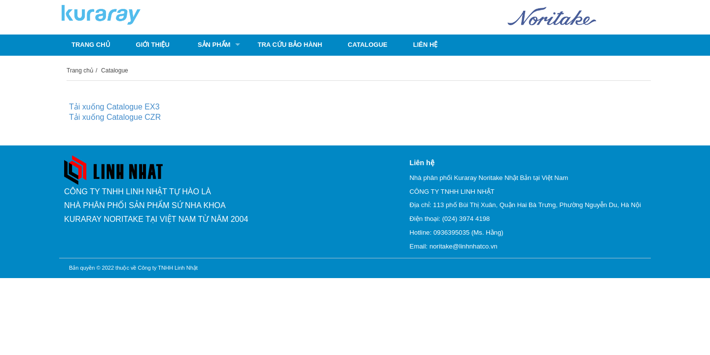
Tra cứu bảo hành (289, 44)
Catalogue (367, 44)
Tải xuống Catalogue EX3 (114, 107)
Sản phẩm (214, 44)
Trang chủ (90, 44)
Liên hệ (425, 44)
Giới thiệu (153, 44)
